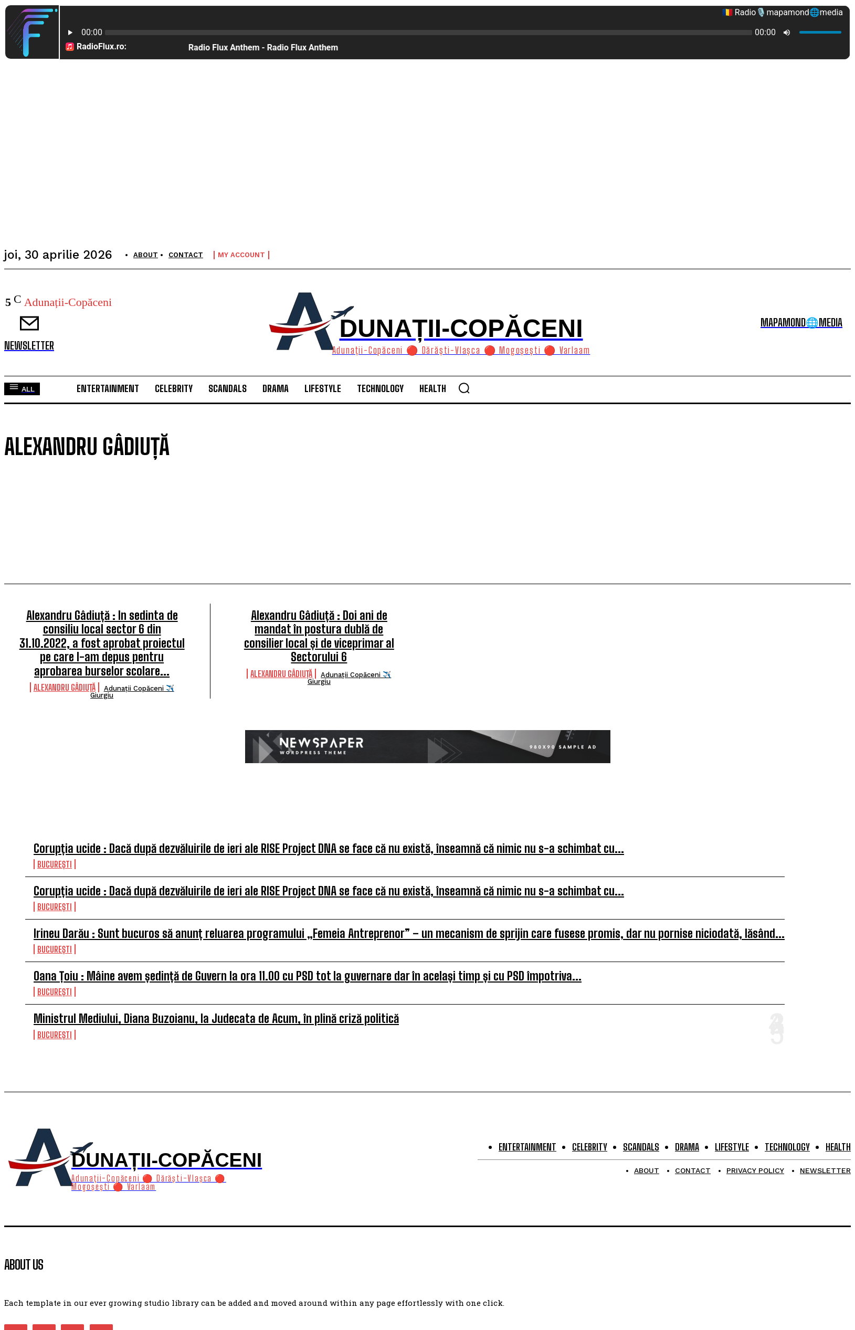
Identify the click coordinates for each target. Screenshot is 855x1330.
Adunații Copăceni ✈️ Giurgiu (132, 691)
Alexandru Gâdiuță (65, 687)
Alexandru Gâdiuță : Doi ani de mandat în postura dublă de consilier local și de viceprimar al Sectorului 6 (319, 636)
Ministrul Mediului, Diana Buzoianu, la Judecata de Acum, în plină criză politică (216, 1018)
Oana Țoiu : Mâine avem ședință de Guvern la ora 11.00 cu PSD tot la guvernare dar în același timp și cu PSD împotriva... (308, 976)
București (54, 864)
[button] (464, 387)
